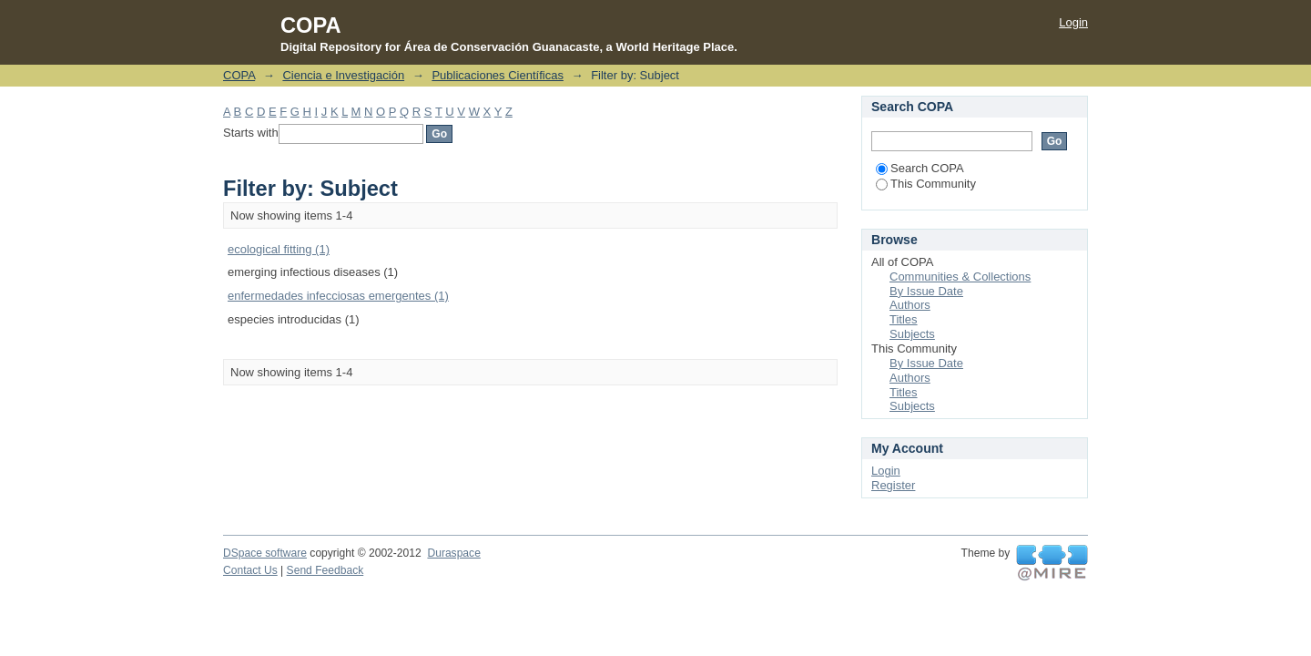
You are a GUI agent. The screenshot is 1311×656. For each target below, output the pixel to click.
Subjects (912, 334)
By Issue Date (926, 291)
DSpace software (265, 553)
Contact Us (250, 570)
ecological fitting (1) (279, 249)
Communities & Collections (960, 276)
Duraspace (453, 553)
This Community (926, 183)
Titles (903, 319)
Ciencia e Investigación (343, 75)
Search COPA (920, 168)
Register (893, 485)
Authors (909, 305)
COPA (239, 75)
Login (1073, 22)
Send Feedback (325, 570)
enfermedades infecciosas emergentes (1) (338, 295)
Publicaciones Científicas (498, 75)
